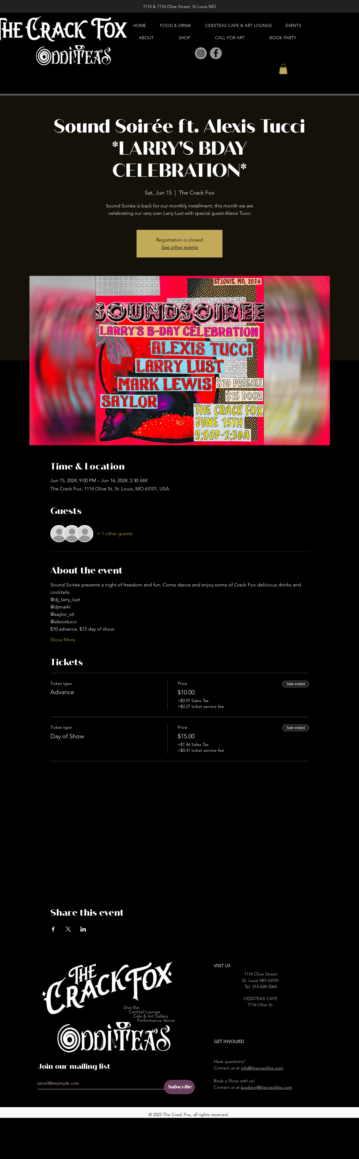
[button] (283, 69)
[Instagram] (201, 53)
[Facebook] (216, 53)
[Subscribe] (179, 1087)
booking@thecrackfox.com (266, 1087)
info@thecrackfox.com (262, 1068)
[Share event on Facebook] (53, 929)
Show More (62, 640)
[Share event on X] (68, 929)
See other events (179, 247)
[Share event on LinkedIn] (83, 929)
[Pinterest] (187, 53)
